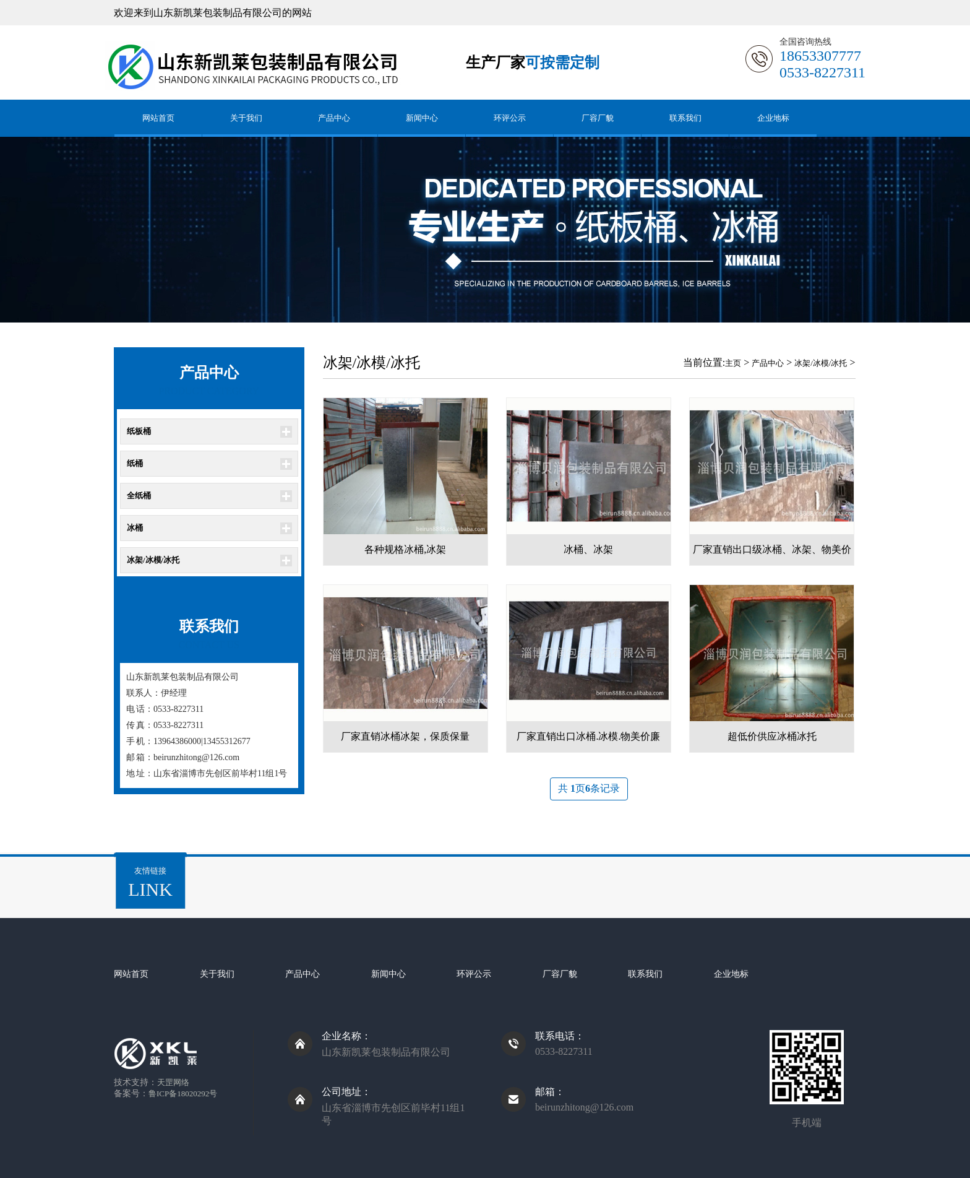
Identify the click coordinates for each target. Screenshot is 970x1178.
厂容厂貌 (598, 118)
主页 (733, 363)
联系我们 (685, 118)
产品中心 (334, 118)
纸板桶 (139, 431)
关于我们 (246, 118)
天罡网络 (173, 1082)
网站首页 (158, 118)
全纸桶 (139, 495)
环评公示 (510, 118)
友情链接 (150, 883)
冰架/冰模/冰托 (153, 560)
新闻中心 (422, 118)
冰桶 (135, 527)
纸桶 (135, 463)
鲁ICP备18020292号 (182, 1093)
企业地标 (773, 118)
